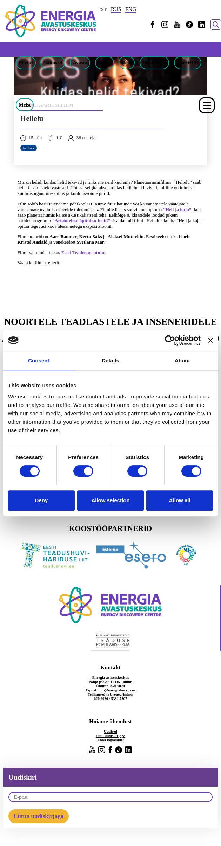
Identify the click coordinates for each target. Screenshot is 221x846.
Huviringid (154, 63)
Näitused (52, 63)
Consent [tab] (38, 360)
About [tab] (182, 360)
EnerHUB (188, 63)
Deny (41, 500)
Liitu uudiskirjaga (110, 736)
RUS (116, 9)
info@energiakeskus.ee (116, 690)
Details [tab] (110, 360)
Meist (25, 105)
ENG (130, 9)
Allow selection (110, 500)
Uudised (110, 731)
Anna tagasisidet (110, 740)
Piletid (26, 63)
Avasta (80, 63)
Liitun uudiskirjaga (38, 816)
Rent (126, 63)
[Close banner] (210, 340)
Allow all (179, 500)
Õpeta (104, 63)
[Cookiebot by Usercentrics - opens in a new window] (170, 340)
